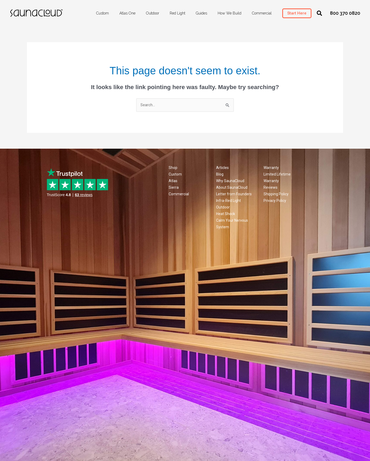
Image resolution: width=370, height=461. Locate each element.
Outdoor (152, 13)
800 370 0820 (345, 13)
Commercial (262, 13)
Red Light (177, 13)
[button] (319, 13)
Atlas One (127, 13)
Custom (102, 13)
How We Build (229, 13)
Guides (201, 13)
